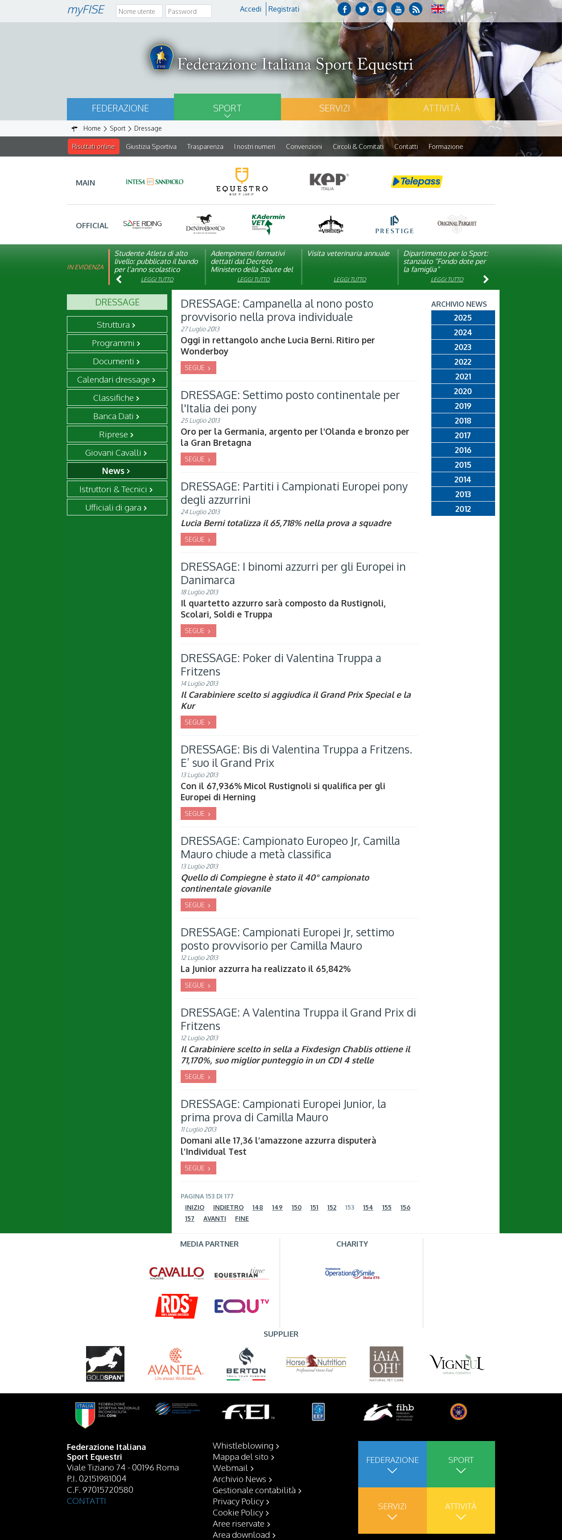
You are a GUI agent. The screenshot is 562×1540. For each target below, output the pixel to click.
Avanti (214, 1219)
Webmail (230, 1467)
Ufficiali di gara (113, 507)
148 (257, 1207)
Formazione (446, 146)
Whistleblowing (243, 1445)
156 (405, 1207)
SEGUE (195, 368)
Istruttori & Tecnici (113, 489)
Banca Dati (113, 416)
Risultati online (93, 146)
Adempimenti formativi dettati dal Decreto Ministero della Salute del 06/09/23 (252, 265)
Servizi (334, 108)
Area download (241, 1534)
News (113, 470)
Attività (441, 108)
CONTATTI (86, 1500)
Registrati (284, 8)
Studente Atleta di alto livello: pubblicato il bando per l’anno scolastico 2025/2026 (156, 265)
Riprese (113, 434)
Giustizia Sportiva (151, 146)
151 (314, 1207)
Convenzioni (304, 146)
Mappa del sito (241, 1456)
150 (297, 1207)
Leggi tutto (157, 279)
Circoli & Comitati (358, 146)
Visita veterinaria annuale (348, 253)
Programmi (113, 343)
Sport (227, 108)
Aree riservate (238, 1523)
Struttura (113, 324)
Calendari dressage (113, 379)
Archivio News (239, 1478)
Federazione (120, 108)
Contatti (406, 146)
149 (277, 1207)
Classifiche (113, 397)
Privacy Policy (238, 1500)
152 (331, 1207)
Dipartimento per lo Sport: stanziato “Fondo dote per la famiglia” (445, 261)
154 (368, 1207)
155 (387, 1207)
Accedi (250, 8)
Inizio (194, 1207)
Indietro (228, 1207)
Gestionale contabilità (254, 1489)
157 (189, 1219)
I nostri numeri (254, 146)
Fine (242, 1219)
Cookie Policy (238, 1512)
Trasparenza (205, 146)
